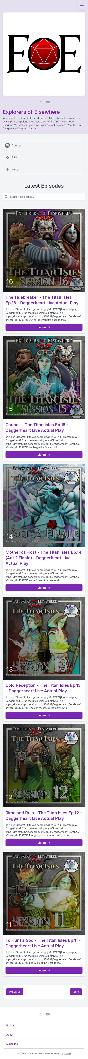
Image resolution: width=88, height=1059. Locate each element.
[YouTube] (48, 102)
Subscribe (12, 1043)
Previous (14, 991)
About (9, 1034)
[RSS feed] (40, 102)
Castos (67, 1053)
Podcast (11, 1025)
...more (31, 128)
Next (76, 991)
